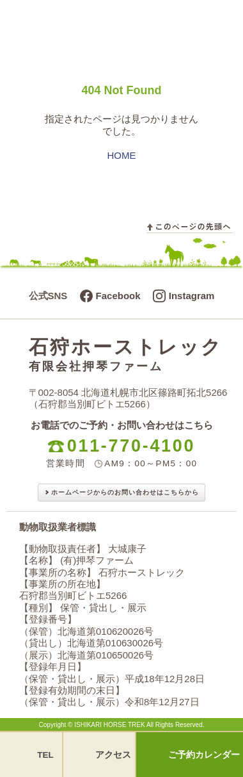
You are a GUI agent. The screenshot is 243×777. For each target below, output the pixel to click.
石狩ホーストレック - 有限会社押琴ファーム (97, 23)
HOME (121, 155)
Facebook (118, 295)
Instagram (192, 295)
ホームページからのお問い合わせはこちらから (125, 492)
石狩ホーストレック (128, 354)
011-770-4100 (131, 445)
